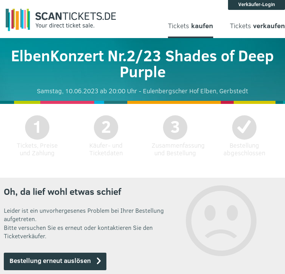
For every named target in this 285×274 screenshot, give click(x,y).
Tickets (190, 25)
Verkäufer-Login (256, 4)
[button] (55, 261)
